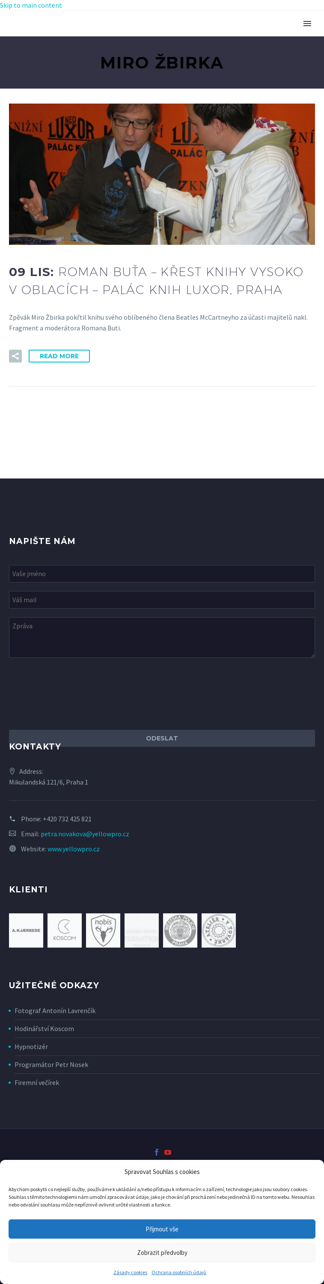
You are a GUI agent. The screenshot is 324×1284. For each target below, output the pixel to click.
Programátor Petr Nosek (51, 1064)
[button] (15, 356)
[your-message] (162, 637)
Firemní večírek (37, 1082)
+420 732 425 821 (67, 818)
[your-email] (162, 600)
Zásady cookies (130, 1272)
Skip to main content (31, 5)
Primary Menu (307, 23)
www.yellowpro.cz (74, 848)
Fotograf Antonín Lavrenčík (55, 1010)
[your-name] (162, 574)
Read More (59, 356)
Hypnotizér (31, 1046)
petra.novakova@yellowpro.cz (85, 833)
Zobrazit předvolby (162, 1252)
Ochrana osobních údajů (179, 1272)
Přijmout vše (162, 1229)
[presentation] (74, 693)
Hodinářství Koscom (44, 1028)
